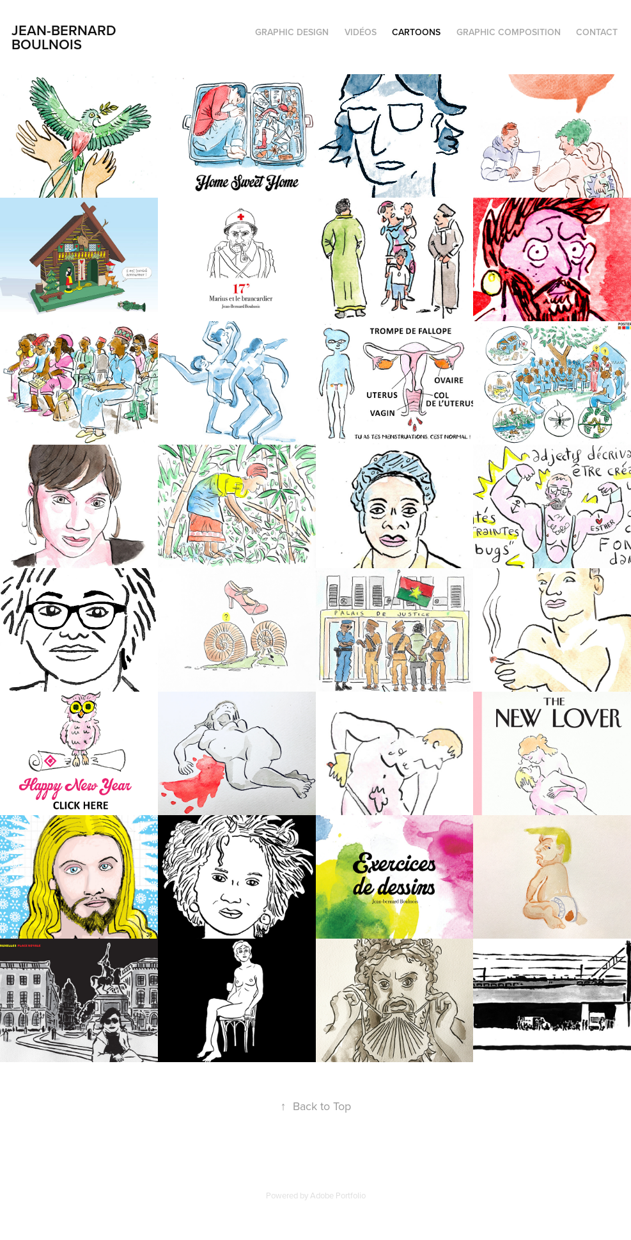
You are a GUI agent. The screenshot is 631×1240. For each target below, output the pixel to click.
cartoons (416, 32)
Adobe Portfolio (338, 1195)
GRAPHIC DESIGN (292, 32)
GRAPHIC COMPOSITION (508, 32)
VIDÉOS (361, 32)
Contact (597, 32)
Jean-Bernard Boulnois (66, 37)
